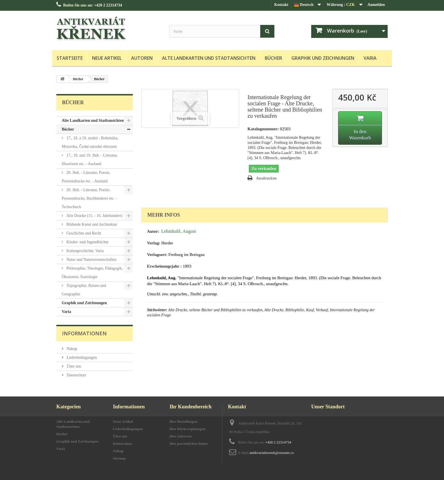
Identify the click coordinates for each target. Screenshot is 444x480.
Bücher (273, 58)
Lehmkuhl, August (178, 231)
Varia (370, 58)
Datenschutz (76, 375)
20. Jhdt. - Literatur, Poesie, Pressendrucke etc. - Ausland (86, 176)
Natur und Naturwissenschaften (90, 259)
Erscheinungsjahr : (164, 266)
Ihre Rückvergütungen (188, 429)
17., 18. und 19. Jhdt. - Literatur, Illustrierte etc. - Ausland (90, 159)
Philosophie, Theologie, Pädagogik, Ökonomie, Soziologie (92, 272)
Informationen (84, 333)
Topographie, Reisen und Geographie (84, 289)
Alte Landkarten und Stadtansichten (208, 58)
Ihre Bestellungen (183, 421)
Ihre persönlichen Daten (189, 443)
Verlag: (153, 243)
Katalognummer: (263, 129)
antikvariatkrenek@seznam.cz (271, 453)
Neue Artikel (107, 58)
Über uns (73, 366)
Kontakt (281, 5)
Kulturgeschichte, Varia (84, 251)
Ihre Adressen (180, 436)
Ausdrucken (266, 178)
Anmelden (376, 5)
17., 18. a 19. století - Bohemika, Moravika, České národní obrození (90, 142)
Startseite (70, 58)
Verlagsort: (157, 254)
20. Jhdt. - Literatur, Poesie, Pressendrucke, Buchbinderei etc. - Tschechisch (89, 198)
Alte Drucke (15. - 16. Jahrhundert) (93, 216)
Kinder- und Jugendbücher (87, 242)
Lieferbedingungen (81, 357)
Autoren (142, 58)
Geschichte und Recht (83, 233)
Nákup (71, 349)
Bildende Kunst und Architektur (91, 224)
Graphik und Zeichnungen (322, 58)
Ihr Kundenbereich (191, 406)
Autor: (153, 231)
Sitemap (119, 458)
